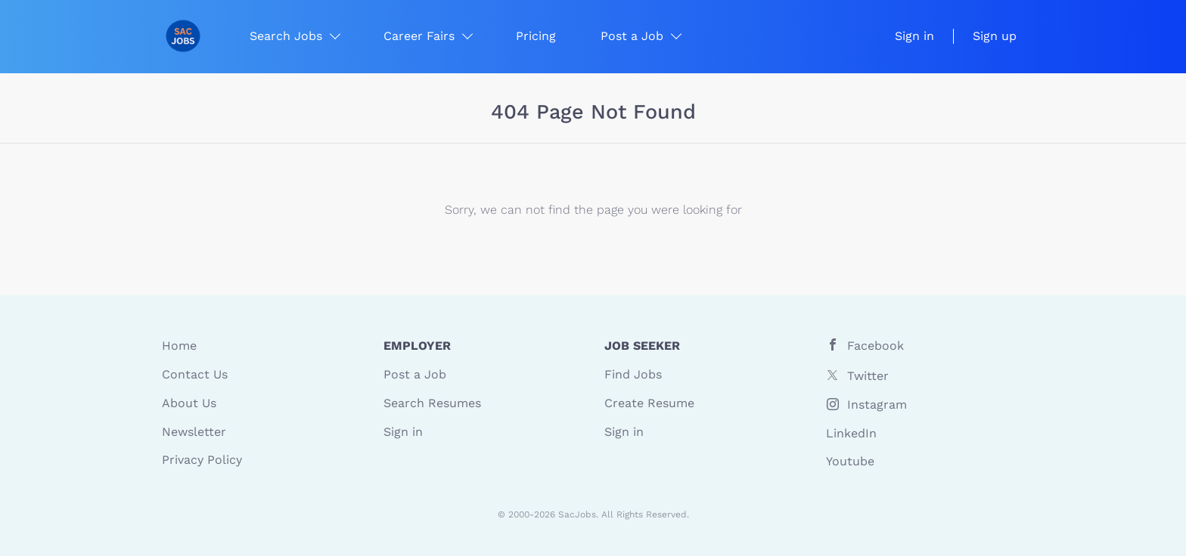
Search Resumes (432, 403)
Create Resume (649, 403)
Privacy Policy (202, 460)
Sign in (914, 36)
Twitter (868, 376)
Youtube (850, 461)
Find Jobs (633, 374)
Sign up (995, 36)
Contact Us (195, 374)
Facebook (875, 345)
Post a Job (414, 374)
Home (179, 345)
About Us (189, 403)
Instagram (877, 404)
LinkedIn (851, 433)
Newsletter (194, 432)
